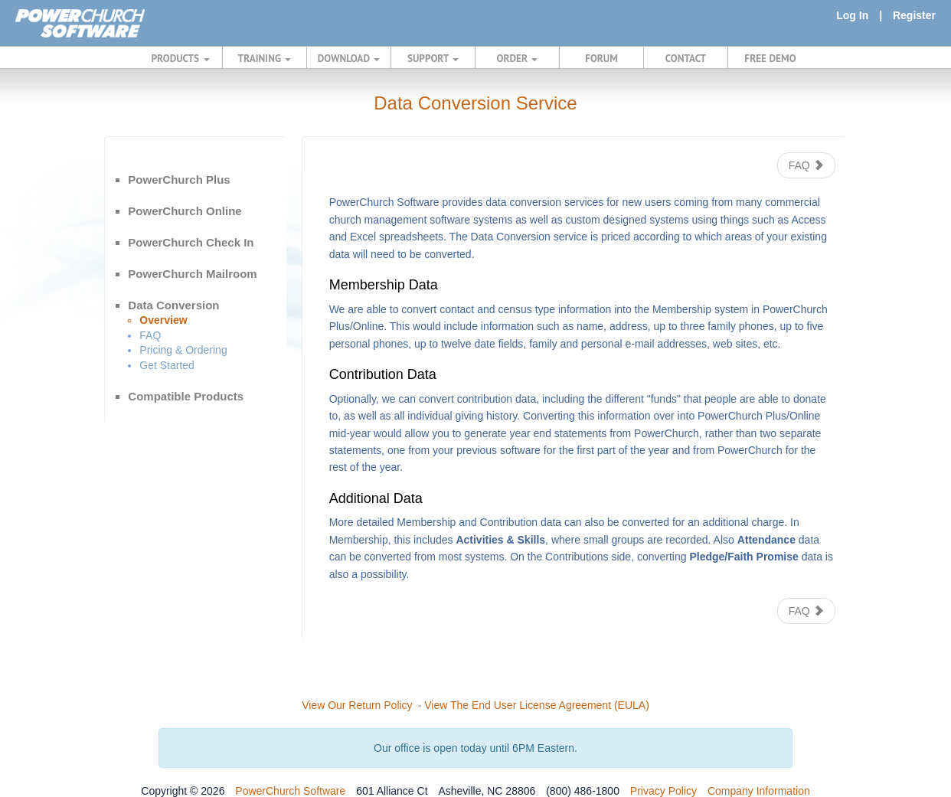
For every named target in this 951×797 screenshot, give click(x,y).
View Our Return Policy (357, 705)
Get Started (166, 365)
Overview (163, 320)
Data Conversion (173, 305)
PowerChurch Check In (190, 242)
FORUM (601, 58)
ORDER (517, 58)
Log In (852, 15)
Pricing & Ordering (183, 350)
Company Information (759, 791)
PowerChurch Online (184, 210)
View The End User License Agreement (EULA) (536, 705)
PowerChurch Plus (179, 179)
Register (914, 15)
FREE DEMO (770, 58)
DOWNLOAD (349, 58)
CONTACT (685, 58)
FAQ (150, 335)
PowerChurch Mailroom (192, 273)
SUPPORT (433, 58)
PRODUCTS (181, 58)
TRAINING (265, 58)
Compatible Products (185, 396)
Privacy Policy (663, 791)
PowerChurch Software (290, 791)
